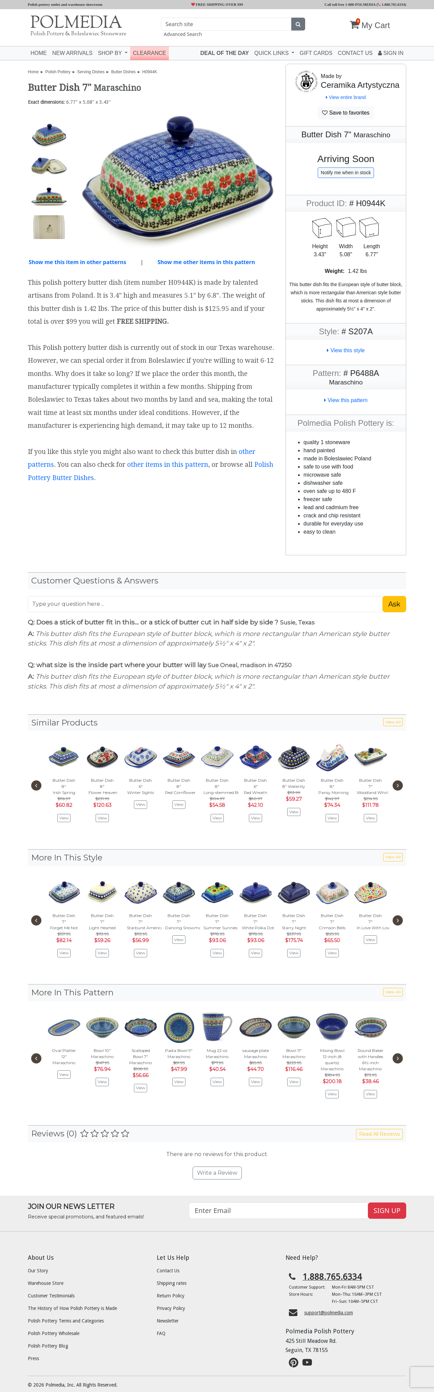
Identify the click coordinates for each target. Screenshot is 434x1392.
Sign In (390, 53)
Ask (394, 604)
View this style (346, 350)
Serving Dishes (91, 71)
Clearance (149, 53)
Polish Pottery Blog (48, 1346)
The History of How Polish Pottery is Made (72, 1308)
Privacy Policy (171, 1308)
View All (393, 721)
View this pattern (346, 400)
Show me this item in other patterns (77, 262)
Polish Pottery (58, 71)
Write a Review (217, 1173)
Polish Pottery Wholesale (53, 1333)
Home (39, 53)
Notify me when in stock (346, 172)
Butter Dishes (123, 71)
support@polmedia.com (328, 1312)
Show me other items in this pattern (206, 262)
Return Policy (170, 1295)
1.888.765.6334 (391, 4)
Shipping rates (171, 1283)
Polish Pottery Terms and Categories (66, 1321)
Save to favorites (346, 113)
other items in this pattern (167, 465)
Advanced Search (183, 34)
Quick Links (272, 53)
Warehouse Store (45, 1283)
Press (33, 1358)
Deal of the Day (224, 53)
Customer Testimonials (51, 1295)
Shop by (110, 53)
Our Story (38, 1270)
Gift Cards (316, 53)
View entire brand (346, 97)
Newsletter (168, 1321)
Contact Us (168, 1270)
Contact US (355, 53)
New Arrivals (72, 53)
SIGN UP (387, 1210)
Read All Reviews (379, 1134)
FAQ (161, 1333)
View (64, 817)
